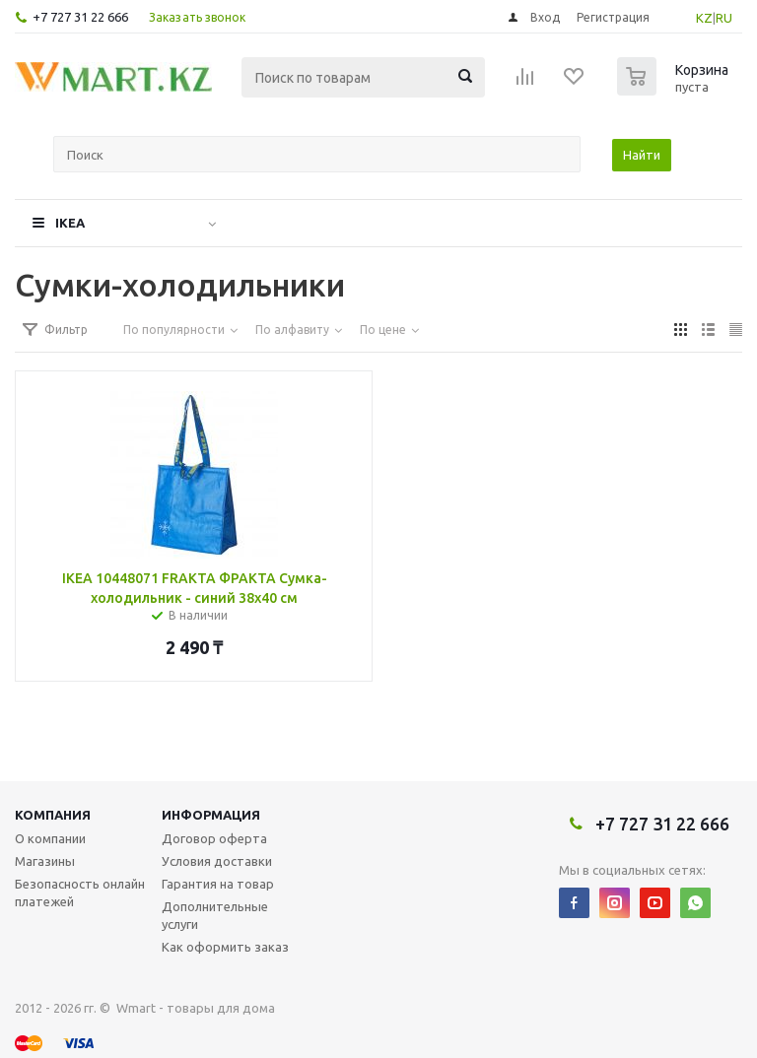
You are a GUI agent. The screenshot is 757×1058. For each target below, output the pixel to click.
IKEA (70, 223)
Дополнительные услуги (215, 915)
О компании (50, 838)
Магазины (45, 861)
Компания (53, 815)
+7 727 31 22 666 (80, 17)
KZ (704, 18)
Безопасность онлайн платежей (80, 892)
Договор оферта (214, 838)
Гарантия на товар (218, 884)
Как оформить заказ (225, 947)
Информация (211, 815)
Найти (641, 155)
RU (724, 18)
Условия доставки (217, 861)
